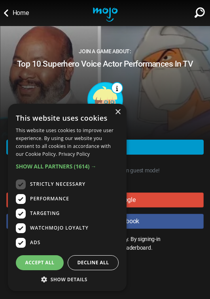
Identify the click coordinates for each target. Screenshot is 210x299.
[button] (67, 166)
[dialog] (67, 197)
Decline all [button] (93, 262)
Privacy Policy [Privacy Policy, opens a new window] (74, 154)
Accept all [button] (40, 262)
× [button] (118, 112)
